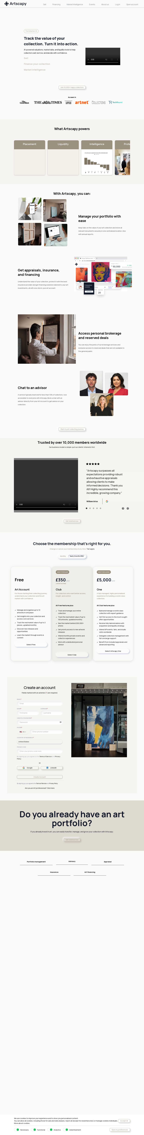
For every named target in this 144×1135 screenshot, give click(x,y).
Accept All (124, 1121)
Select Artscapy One (113, 651)
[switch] (16, 1129)
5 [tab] (100, 508)
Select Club (72, 655)
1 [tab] (86, 508)
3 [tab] (93, 508)
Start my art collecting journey (72, 429)
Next (128, 508)
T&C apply (90, 549)
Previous (123, 508)
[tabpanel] (105, 483)
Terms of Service (45, 756)
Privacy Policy (53, 783)
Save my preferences (120, 1130)
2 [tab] (90, 508)
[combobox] (23, 732)
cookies (26, 1123)
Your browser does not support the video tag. (46, 485)
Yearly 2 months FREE (77, 556)
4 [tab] (97, 508)
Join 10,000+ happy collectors (72, 87)
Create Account (40, 777)
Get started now (72, 521)
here (52, 788)
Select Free (31, 644)
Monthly (63, 556)
